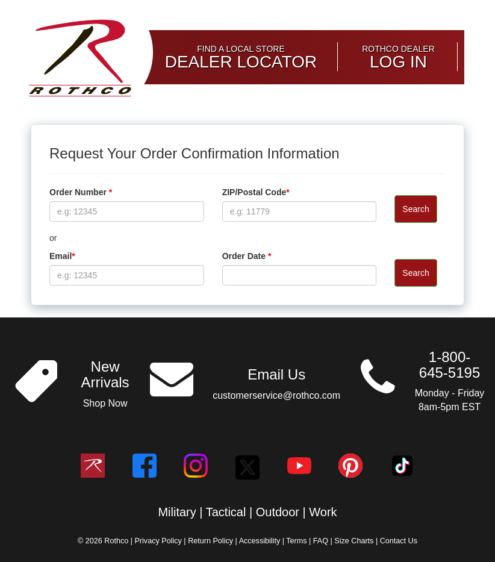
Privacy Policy (159, 541)
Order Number (80, 192)
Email (62, 256)
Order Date (247, 256)
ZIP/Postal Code (256, 192)
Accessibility (260, 541)
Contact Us (398, 541)
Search (415, 209)
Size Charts (355, 541)
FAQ (322, 541)
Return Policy (211, 541)
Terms (297, 541)
